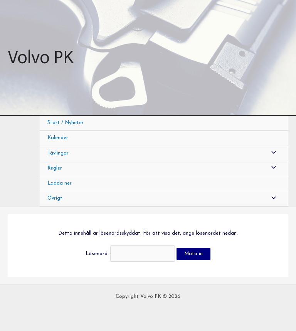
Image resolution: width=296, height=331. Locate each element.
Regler (54, 168)
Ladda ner (59, 183)
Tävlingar (58, 153)
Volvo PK (41, 57)
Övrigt (54, 198)
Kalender (57, 137)
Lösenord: (130, 253)
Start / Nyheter (65, 122)
